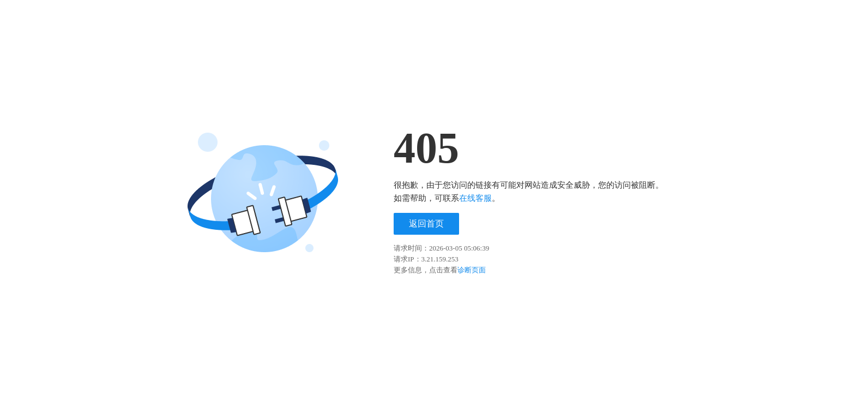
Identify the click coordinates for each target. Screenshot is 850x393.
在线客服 (475, 198)
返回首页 (426, 223)
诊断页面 (471, 270)
